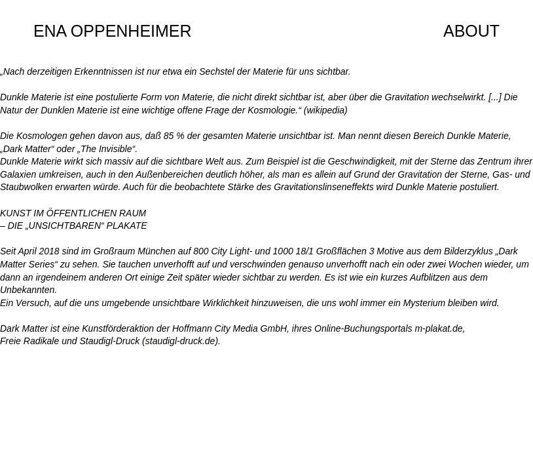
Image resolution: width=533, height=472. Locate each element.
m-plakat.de (438, 328)
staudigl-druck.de (180, 341)
